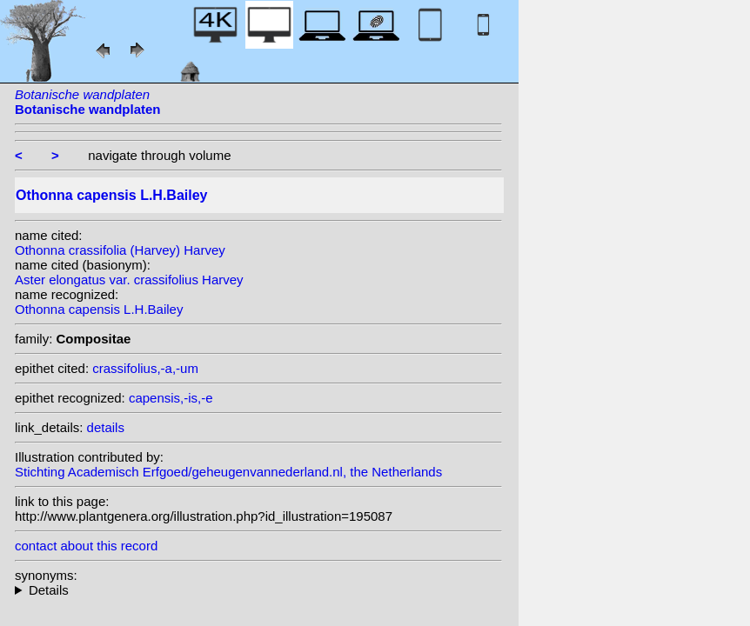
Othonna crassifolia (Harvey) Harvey (120, 250)
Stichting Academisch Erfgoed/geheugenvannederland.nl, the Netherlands (228, 471)
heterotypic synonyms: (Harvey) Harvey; (258, 590)
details (105, 427)
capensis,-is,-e (171, 397)
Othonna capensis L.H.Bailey (99, 309)
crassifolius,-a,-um (145, 368)
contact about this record (86, 545)
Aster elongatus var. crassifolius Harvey (129, 279)
